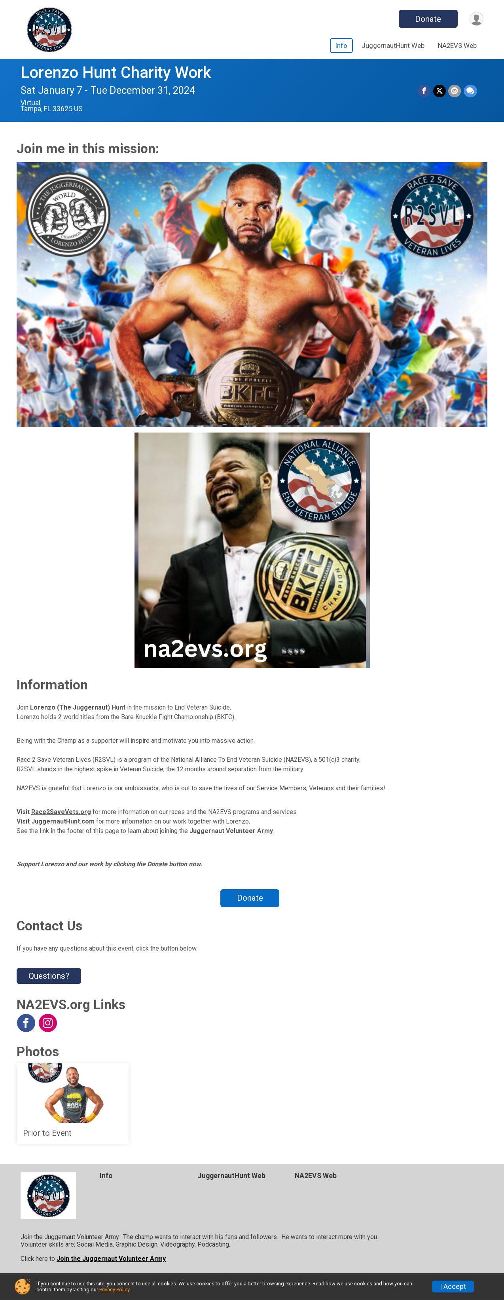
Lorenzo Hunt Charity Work (116, 72)
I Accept (453, 1287)
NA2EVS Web (457, 45)
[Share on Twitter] (440, 91)
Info (341, 45)
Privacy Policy (114, 1289)
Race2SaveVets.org (61, 812)
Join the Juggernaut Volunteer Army (111, 1258)
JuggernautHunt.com (63, 821)
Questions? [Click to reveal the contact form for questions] (48, 976)
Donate (427, 19)
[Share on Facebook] (425, 91)
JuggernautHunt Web (393, 45)
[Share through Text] (470, 91)
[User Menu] (476, 18)
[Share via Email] (455, 91)
